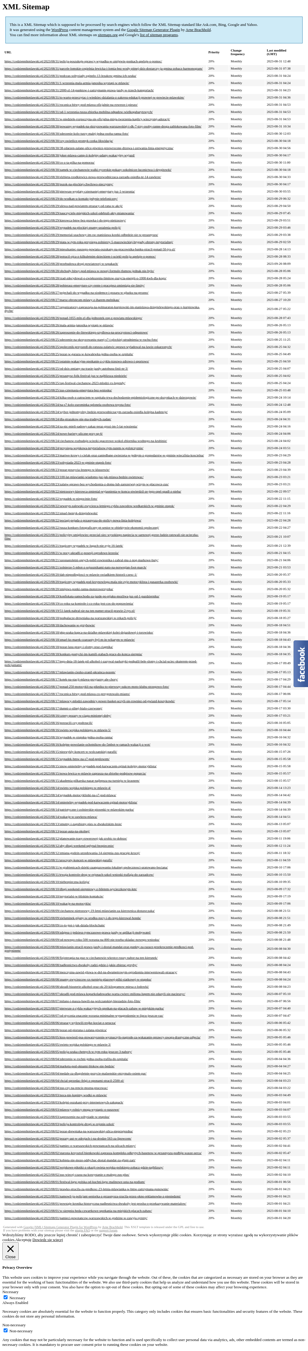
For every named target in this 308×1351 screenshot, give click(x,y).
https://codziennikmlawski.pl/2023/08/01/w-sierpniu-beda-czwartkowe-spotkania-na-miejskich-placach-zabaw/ (78, 1210)
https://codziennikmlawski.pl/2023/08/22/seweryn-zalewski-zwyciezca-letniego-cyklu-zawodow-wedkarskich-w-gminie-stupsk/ (89, 506)
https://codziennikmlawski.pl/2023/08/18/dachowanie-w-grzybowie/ (50, 625)
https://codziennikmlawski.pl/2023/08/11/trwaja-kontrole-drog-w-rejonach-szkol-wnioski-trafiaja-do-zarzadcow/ (79, 874)
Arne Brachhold (198, 29)
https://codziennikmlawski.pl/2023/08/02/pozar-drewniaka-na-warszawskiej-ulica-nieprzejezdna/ (69, 1131)
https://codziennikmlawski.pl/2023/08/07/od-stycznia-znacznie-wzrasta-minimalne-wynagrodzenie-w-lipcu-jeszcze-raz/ (84, 1015)
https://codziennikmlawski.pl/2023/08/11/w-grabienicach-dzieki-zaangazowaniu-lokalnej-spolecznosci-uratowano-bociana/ (86, 867)
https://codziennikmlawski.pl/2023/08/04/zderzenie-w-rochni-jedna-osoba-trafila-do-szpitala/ (66, 1059)
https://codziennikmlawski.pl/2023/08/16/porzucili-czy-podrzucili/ (49, 722)
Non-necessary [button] (14, 1325)
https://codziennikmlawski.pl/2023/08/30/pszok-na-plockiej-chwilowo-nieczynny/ (59, 184)
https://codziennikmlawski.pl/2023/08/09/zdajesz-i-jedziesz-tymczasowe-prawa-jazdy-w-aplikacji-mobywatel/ (78, 932)
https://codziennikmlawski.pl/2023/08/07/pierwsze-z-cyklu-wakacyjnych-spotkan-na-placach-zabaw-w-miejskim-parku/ (84, 1008)
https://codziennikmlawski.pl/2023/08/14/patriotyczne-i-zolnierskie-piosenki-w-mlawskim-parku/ (69, 809)
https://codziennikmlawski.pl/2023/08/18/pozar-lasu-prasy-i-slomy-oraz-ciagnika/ (59, 647)
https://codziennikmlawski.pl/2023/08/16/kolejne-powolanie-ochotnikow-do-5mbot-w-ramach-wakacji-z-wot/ (77, 744)
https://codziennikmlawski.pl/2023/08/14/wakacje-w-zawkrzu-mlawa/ (51, 816)
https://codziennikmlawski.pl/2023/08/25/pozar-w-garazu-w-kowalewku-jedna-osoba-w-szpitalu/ (69, 354)
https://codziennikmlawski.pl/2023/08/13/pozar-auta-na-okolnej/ (47, 831)
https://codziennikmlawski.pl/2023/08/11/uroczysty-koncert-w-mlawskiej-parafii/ (58, 860)
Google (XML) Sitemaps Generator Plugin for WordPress (60, 1227)
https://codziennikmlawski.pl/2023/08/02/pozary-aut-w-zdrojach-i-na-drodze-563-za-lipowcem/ (68, 1138)
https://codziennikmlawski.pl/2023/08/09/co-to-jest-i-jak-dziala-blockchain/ (55, 925)
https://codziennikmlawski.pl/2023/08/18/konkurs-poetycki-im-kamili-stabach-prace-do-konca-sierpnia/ (73, 654)
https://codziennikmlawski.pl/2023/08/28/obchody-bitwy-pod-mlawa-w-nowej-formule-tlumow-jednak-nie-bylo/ (79, 271)
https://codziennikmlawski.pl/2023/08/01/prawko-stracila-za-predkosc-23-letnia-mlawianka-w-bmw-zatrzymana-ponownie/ (86, 1189)
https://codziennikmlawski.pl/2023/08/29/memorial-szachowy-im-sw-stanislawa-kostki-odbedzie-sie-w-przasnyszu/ (81, 234)
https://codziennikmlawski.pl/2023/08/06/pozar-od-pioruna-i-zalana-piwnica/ (56, 1030)
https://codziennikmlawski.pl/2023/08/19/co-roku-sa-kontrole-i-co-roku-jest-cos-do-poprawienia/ (69, 603)
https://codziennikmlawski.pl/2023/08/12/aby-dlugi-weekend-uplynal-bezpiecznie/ (59, 845)
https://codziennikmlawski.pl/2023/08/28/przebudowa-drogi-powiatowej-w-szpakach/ (61, 263)
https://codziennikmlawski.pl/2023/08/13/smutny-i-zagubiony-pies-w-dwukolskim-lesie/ (63, 824)
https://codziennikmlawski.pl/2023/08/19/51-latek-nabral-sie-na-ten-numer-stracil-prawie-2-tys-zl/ (70, 610)
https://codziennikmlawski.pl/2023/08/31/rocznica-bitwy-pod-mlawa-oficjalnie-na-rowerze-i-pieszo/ (71, 104)
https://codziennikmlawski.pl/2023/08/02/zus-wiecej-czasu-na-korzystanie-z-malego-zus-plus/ (67, 1174)
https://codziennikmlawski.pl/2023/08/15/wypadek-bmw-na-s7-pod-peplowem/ (57, 759)
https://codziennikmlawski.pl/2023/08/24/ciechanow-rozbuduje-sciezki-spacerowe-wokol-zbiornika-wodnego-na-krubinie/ (86, 441)
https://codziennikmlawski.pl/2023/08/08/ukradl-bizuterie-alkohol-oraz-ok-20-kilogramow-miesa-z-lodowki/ (77, 986)
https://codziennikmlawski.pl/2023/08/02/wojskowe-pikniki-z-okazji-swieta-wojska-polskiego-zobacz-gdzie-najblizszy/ (84, 1167)
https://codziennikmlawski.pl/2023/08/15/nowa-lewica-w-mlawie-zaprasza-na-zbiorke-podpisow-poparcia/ (75, 773)
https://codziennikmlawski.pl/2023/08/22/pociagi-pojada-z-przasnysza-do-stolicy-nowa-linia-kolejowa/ (73, 520)
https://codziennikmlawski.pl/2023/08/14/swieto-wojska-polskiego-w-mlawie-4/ (58, 788)
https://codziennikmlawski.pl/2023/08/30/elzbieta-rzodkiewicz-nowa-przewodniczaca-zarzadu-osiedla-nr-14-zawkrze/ (83, 177)
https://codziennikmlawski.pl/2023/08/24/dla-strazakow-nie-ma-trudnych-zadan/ (58, 419)
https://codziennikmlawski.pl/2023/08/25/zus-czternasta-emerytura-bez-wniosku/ (58, 390)
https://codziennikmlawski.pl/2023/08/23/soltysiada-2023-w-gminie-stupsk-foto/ (58, 462)
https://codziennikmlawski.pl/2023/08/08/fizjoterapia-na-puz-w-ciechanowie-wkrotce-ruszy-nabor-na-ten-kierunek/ (81, 957)
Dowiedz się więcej (47, 1239)
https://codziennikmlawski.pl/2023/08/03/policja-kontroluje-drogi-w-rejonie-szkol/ (59, 1124)
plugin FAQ (82, 1230)
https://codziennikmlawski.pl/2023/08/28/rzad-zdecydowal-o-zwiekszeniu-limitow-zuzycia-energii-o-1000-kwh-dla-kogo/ (85, 278)
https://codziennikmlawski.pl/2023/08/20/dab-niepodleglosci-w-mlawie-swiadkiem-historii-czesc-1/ (71, 574)
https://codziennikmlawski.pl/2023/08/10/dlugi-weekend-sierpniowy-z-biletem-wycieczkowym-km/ (71, 889)
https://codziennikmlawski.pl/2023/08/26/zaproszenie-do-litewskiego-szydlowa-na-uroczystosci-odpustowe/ (76, 332)
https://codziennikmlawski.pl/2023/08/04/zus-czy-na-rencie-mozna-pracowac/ (56, 1088)
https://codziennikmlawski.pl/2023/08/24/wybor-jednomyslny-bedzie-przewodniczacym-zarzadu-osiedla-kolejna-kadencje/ (86, 412)
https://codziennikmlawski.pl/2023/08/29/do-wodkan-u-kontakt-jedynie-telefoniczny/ (61, 198)
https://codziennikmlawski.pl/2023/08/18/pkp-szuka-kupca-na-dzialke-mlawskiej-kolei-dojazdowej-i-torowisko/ (79, 632)
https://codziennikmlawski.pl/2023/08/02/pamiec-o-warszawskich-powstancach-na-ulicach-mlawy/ (70, 1145)
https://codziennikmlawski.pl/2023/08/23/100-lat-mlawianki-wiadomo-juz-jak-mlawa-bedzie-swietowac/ (74, 477)
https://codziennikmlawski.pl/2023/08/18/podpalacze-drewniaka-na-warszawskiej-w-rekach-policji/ (71, 618)
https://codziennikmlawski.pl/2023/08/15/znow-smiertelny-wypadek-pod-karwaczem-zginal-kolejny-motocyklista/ (81, 766)
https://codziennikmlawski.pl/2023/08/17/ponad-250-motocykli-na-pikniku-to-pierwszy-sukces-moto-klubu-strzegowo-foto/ (87, 686)
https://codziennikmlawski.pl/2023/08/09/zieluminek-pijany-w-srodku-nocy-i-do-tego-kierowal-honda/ (73, 918)
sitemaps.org (108, 35)
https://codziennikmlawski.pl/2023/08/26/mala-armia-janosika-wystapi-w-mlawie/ (59, 325)
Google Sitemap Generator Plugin (153, 29)
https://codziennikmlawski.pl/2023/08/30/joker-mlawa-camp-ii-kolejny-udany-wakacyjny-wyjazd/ (70, 155)
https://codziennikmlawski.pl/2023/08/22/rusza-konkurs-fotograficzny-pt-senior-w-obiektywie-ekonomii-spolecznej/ (82, 527)
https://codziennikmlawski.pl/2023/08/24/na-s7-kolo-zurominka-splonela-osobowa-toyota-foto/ (68, 404)
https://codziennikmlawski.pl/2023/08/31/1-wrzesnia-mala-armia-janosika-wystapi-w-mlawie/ (67, 83)
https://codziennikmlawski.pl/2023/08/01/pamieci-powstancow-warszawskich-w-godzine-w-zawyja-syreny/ (76, 1218)
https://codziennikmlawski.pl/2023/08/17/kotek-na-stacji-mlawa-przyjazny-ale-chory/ (61, 679)
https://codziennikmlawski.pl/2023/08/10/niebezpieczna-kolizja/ (47, 881)
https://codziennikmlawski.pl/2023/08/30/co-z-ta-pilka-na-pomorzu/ (50, 162)
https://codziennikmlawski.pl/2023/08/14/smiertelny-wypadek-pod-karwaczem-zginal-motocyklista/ (71, 802)
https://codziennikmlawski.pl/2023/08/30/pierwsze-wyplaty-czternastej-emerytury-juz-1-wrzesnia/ (70, 191)
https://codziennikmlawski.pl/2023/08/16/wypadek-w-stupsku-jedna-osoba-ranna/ (59, 737)
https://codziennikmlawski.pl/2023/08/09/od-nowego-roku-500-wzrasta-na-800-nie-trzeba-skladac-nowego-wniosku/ (82, 939)
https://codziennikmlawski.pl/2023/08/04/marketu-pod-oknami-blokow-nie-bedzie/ (60, 1066)
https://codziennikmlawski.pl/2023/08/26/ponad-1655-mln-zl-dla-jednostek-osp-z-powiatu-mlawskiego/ (73, 318)
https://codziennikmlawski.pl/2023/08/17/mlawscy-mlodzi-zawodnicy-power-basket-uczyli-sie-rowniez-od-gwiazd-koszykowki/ (90, 701)
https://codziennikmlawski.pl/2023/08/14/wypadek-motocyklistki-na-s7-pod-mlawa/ (60, 795)
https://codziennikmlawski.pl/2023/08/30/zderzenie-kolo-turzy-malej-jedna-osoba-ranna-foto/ (67, 133)
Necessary (17, 1298)
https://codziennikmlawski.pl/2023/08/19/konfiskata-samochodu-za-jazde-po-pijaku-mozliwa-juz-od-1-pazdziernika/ (82, 596)
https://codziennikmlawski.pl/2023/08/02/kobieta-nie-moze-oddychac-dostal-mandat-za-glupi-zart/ (70, 1160)
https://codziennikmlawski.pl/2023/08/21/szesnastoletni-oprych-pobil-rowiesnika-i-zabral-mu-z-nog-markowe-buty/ (82, 560)
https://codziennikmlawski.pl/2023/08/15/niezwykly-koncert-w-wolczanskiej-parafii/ (61, 751)
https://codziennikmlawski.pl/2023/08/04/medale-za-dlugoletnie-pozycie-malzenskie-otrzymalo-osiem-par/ (75, 1073)
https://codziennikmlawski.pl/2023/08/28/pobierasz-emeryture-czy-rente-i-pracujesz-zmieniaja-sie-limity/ (75, 285)
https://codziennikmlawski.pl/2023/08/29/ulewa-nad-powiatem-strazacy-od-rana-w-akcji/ (64, 206)
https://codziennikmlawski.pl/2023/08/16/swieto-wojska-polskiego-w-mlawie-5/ (58, 730)
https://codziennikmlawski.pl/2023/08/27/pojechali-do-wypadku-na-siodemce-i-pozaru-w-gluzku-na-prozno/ (77, 292)
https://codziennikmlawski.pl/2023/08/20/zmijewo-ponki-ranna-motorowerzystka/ (59, 589)
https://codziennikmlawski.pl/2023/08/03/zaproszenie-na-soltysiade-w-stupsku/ (57, 1116)
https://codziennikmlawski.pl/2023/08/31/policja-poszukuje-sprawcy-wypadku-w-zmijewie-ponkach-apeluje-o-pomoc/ (83, 61)
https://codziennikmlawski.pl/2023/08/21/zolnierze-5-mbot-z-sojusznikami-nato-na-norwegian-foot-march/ (75, 567)
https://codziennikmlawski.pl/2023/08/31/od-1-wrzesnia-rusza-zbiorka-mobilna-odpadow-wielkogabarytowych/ (79, 112)
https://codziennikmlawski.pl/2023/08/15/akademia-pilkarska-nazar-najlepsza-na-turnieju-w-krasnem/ (72, 780)
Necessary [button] (10, 1292)
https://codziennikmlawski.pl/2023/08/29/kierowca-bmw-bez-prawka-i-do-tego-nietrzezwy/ (65, 220)
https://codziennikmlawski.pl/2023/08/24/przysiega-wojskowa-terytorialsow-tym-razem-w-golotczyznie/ (74, 448)
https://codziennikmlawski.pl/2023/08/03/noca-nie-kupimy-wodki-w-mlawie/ (56, 1095)
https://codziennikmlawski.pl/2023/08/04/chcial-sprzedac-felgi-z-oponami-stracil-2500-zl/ (64, 1080)
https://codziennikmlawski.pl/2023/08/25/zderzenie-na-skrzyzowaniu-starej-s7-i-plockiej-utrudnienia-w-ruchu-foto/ (81, 339)
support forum (108, 1230)
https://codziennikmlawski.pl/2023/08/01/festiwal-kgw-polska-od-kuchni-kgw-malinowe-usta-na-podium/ (75, 1182)
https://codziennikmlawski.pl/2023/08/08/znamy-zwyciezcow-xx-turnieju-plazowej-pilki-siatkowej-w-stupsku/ (78, 979)
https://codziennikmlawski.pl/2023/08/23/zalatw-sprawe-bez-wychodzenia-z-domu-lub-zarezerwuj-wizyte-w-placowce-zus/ (87, 484)
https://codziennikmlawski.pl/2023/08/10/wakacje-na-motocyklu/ (48, 903)
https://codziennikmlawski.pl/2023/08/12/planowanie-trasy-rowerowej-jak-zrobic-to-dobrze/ (66, 838)
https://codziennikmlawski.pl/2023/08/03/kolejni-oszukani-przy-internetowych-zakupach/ (64, 1102)
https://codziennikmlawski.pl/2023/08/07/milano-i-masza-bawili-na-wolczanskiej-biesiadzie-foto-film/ (72, 1001)
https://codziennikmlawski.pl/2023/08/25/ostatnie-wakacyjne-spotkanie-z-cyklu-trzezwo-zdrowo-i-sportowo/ (77, 361)
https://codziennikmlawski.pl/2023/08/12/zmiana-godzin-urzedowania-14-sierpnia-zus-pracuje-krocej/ (72, 853)
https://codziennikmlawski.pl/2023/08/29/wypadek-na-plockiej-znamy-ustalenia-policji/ (63, 227)
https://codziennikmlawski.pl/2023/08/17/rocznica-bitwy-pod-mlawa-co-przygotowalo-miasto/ (67, 694)
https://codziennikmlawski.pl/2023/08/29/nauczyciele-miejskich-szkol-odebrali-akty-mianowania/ (69, 213)
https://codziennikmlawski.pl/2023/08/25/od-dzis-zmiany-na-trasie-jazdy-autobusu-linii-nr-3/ (66, 368)
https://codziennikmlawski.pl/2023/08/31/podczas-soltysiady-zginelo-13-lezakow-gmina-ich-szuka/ (70, 75)
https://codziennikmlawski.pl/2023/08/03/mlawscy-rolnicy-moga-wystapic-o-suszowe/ (62, 1109)
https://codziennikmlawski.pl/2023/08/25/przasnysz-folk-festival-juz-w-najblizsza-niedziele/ (66, 375)
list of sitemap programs (159, 35)
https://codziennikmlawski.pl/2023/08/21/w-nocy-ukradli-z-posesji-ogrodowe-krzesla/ (62, 553)
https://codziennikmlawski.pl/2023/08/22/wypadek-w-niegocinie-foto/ (51, 498)
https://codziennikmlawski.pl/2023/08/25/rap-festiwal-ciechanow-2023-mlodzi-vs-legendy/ (65, 383)
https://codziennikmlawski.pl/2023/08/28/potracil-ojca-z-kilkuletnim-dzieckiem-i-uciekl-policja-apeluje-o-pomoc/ (80, 256)
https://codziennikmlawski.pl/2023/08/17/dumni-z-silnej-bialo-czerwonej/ (53, 708)
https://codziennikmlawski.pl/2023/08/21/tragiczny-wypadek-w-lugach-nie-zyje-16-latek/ (64, 545)
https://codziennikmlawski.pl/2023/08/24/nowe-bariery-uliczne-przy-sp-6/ (54, 433)
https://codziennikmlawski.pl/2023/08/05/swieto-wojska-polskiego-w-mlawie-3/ (58, 1044)
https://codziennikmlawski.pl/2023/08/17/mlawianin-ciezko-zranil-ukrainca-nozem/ (60, 672)
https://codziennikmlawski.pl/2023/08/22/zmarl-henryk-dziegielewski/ (51, 513)
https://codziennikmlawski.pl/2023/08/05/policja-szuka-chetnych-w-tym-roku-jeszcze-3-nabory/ (68, 1051)
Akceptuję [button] (23, 1239)
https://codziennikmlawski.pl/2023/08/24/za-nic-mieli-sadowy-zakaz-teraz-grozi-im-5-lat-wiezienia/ (71, 426)
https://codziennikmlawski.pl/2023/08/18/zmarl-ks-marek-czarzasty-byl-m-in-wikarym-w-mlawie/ (70, 639)
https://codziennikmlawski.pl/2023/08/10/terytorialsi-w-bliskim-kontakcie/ (54, 896)
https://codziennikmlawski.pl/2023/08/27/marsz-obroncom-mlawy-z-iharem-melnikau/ (62, 300)
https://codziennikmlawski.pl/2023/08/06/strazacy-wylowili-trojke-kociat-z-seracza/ (60, 1022)
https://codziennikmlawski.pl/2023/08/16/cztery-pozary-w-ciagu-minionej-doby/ (58, 715)
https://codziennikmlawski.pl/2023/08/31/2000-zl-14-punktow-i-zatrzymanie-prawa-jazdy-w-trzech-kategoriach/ (79, 90)
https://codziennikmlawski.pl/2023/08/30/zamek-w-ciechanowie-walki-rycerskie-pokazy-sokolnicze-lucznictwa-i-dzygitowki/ (88, 169)
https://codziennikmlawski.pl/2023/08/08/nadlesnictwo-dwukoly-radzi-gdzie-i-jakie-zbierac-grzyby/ (71, 965)
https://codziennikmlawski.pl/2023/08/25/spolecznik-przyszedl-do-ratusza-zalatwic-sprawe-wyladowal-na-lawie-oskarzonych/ (88, 347)
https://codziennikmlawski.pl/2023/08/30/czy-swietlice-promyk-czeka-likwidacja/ (59, 140)
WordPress (59, 29)
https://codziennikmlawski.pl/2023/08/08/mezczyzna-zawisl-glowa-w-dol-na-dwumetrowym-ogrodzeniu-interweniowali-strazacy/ (91, 972)
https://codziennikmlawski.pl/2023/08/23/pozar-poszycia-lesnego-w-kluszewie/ (57, 469)
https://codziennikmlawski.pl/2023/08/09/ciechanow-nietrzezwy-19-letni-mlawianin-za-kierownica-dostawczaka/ (80, 910)
